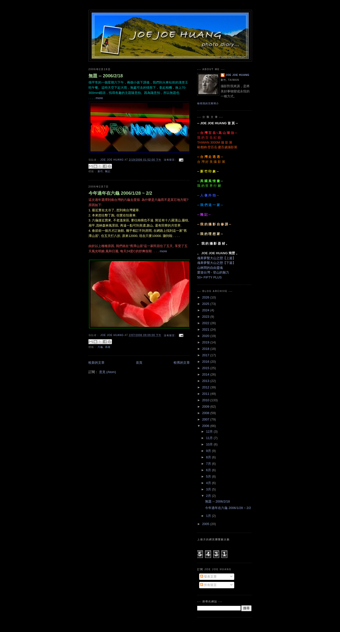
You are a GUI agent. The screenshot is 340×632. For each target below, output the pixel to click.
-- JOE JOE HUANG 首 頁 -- (217, 123)
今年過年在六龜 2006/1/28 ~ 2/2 (120, 193)
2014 (206, 374)
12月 (210, 431)
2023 (206, 316)
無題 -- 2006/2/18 (105, 75)
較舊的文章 (182, 362)
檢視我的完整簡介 (208, 103)
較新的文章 (96, 362)
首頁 (139, 362)
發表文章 (208, 576)
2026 (206, 297)
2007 (206, 419)
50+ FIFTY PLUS (209, 277)
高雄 (107, 347)
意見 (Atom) (107, 372)
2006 (206, 426)
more (99, 98)
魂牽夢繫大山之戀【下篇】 (216, 263)
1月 (209, 516)
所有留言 (208, 585)
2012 (206, 387)
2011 (206, 394)
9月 (209, 451)
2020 (206, 336)
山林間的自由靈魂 (210, 268)
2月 (209, 496)
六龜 (100, 347)
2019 (206, 342)
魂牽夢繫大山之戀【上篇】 (216, 258)
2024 (206, 310)
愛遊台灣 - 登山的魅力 (213, 272)
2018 (206, 349)
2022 (206, 323)
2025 (206, 304)
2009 (206, 406)
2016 (206, 361)
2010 (206, 400)
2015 (206, 368)
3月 (209, 489)
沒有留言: (170, 159)
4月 (209, 483)
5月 (209, 476)
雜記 (107, 171)
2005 (206, 524)
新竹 (100, 171)
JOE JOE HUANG (237, 75)
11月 (210, 438)
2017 (206, 355)
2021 (206, 329)
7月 (209, 463)
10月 (210, 444)
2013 (206, 381)
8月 (209, 457)
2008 (206, 413)
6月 (209, 470)
